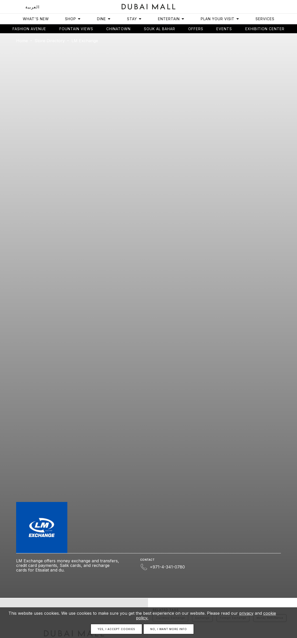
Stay (134, 19)
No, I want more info (168, 629)
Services (265, 19)
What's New (36, 19)
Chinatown (118, 29)
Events (224, 29)
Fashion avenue (29, 29)
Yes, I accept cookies (116, 629)
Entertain (171, 19)
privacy (246, 613)
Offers (195, 29)
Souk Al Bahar (159, 29)
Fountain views (76, 29)
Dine (104, 19)
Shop (73, 19)
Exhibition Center (264, 29)
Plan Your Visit (220, 19)
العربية (32, 6)
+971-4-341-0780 (167, 566)
